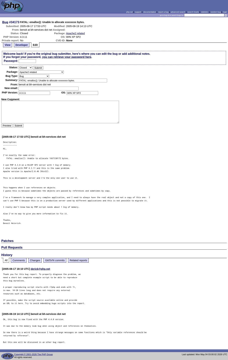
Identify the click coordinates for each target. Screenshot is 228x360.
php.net (129, 12)
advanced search (178, 12)
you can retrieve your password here (66, 56)
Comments (18, 260)
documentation (149, 12)
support (138, 12)
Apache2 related (75, 33)
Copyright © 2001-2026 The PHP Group (33, 354)
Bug (5, 22)
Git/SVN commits (55, 260)
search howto (193, 12)
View (8, 45)
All (6, 260)
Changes (35, 260)
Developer (21, 45)
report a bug (163, 12)
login (225, 12)
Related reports (78, 260)
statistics (204, 12)
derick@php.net (40, 268)
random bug (216, 12)
